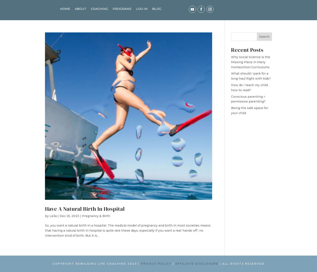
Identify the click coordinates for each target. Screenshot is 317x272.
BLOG (156, 9)
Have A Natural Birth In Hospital (85, 209)
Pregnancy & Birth (96, 216)
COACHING (99, 9)
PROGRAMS (122, 9)
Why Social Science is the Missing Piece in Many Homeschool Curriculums (250, 62)
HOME (65, 9)
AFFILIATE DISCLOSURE (196, 263)
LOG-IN (142, 9)
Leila (53, 216)
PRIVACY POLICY (156, 263)
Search (264, 37)
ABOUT (80, 9)
